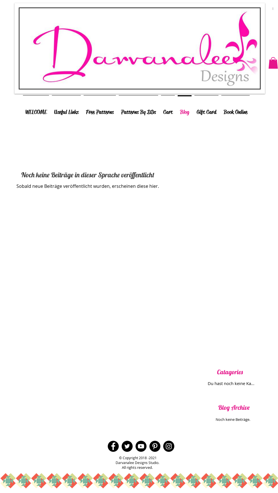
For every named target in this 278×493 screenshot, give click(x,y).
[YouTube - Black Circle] (141, 446)
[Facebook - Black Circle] (113, 446)
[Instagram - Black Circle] (168, 446)
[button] (273, 63)
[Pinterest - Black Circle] (154, 446)
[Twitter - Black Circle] (127, 446)
